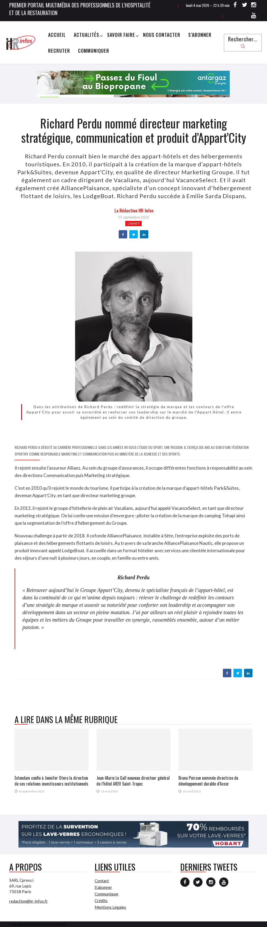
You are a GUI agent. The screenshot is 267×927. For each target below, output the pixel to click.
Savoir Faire (121, 34)
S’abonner (199, 34)
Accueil (57, 34)
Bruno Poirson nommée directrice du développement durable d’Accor (208, 781)
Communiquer (93, 50)
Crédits (101, 900)
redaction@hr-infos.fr (28, 901)
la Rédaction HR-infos (134, 210)
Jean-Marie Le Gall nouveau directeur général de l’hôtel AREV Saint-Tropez (133, 781)
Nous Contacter (161, 34)
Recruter (59, 50)
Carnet (133, 223)
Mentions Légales (110, 907)
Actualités (86, 34)
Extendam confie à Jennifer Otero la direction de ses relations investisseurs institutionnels (51, 781)
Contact (102, 880)
